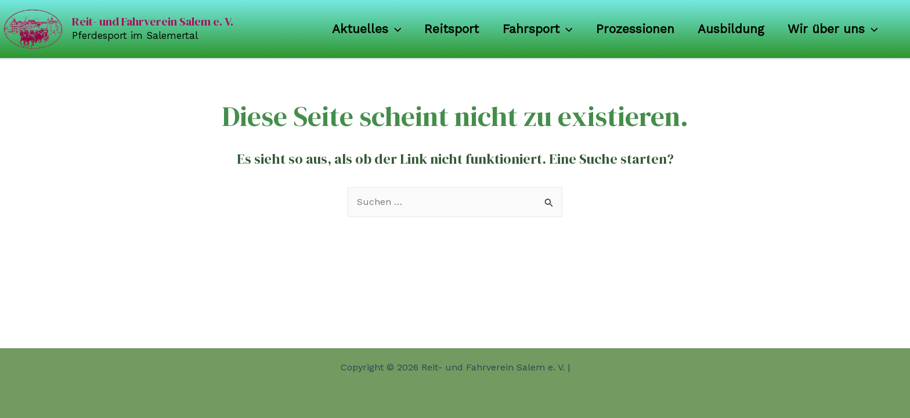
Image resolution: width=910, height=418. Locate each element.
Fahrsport (534, 29)
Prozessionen (632, 28)
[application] (389, 29)
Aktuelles (361, 29)
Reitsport (447, 28)
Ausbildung (729, 28)
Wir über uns (832, 29)
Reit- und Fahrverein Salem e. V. (152, 21)
